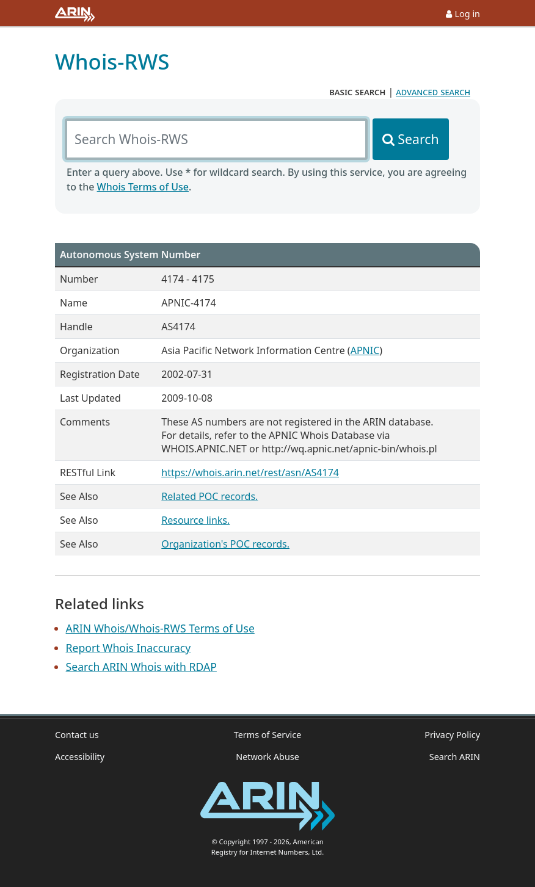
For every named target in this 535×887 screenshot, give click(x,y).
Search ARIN (454, 756)
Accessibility (79, 756)
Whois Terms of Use (143, 187)
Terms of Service (268, 734)
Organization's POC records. (225, 544)
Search (418, 139)
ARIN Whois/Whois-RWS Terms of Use (160, 628)
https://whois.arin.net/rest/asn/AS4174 (250, 472)
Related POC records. (209, 496)
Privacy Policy (452, 734)
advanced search (433, 91)
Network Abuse (267, 756)
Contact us (77, 734)
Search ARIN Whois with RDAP (141, 666)
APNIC (365, 350)
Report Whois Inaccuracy (128, 647)
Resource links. (195, 520)
